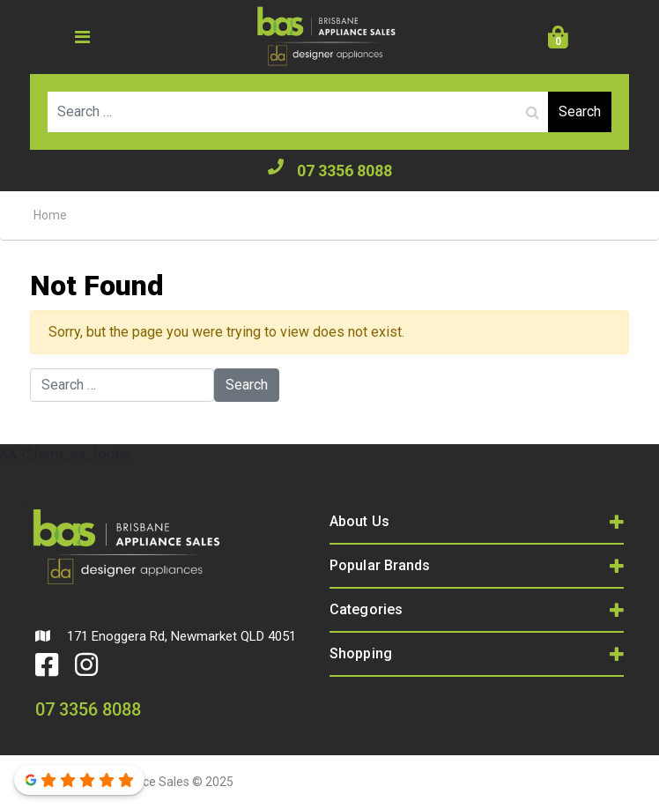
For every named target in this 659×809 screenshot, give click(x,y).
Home (50, 215)
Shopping (361, 653)
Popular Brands (380, 565)
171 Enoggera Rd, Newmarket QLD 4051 (165, 636)
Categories (366, 609)
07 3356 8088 (330, 169)
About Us (359, 521)
